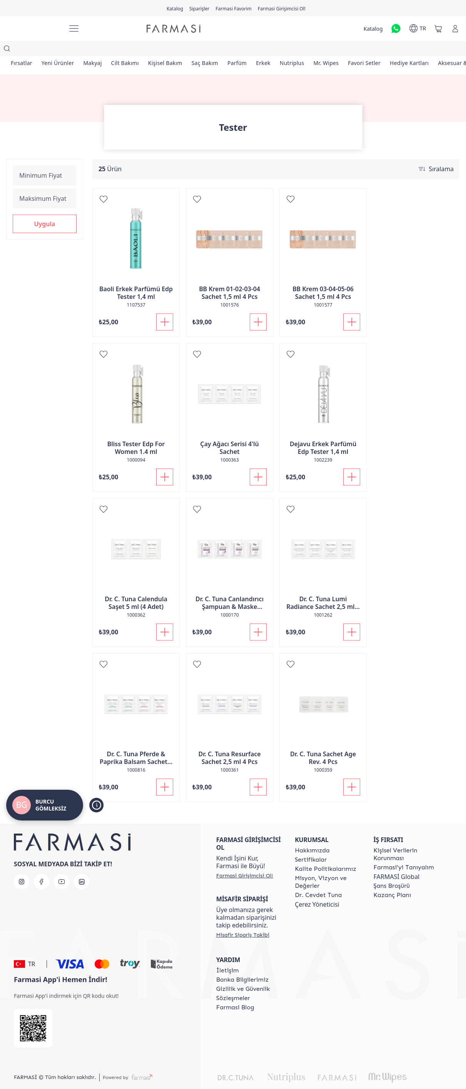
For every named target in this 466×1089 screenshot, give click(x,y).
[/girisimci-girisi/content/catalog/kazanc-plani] (392, 880)
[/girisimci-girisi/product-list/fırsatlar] (23, 50)
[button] (45, 208)
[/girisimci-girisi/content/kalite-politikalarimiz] (325, 853)
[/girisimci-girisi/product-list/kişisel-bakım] (179, 50)
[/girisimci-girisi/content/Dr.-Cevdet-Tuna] (318, 880)
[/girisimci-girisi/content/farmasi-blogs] (235, 992)
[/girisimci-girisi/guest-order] (242, 919)
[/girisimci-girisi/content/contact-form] (227, 955)
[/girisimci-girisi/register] (199, 8)
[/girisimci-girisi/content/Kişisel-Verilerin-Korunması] (406, 839)
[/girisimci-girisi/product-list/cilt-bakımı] (136, 50)
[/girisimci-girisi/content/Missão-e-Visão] (327, 866)
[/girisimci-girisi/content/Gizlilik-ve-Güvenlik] (243, 973)
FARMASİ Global (397, 861)
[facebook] (41, 866)
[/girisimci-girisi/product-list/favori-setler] (396, 50)
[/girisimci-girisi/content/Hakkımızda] (312, 835)
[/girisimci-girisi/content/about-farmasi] (404, 852)
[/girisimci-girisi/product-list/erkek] (286, 50)
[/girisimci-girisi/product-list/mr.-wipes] (355, 50)
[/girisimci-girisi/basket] (438, 28)
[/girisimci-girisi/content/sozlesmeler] (233, 983)
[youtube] (61, 866)
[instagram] (21, 866)
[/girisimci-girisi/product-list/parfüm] (257, 50)
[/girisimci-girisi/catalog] (175, 8)
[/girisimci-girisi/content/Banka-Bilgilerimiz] (242, 964)
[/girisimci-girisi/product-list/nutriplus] (318, 50)
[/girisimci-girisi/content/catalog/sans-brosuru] (392, 870)
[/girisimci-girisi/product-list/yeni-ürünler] (62, 50)
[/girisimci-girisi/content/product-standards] (311, 844)
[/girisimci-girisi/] (33, 28)
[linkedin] (81, 866)
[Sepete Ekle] (164, 306)
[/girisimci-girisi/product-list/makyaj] (100, 50)
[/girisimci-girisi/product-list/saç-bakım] (221, 50)
